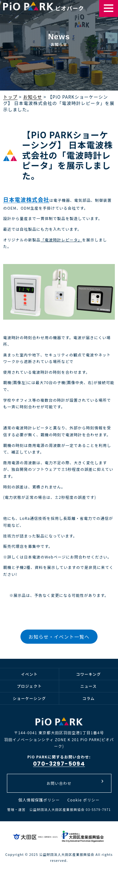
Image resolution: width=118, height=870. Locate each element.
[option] (59, 56)
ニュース (88, 686)
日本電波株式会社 (26, 199)
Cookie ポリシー (83, 799)
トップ (10, 97)
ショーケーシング (29, 698)
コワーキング (88, 674)
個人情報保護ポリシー (39, 799)
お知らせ (32, 97)
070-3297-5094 (59, 764)
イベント (29, 674)
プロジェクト (29, 686)
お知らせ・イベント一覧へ (58, 636)
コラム (88, 698)
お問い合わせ (75, 782)
